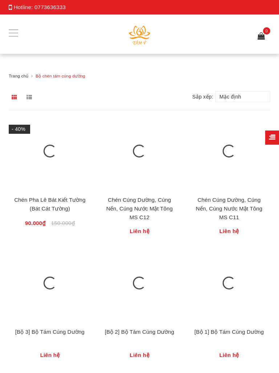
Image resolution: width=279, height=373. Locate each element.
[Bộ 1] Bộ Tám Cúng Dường (229, 332)
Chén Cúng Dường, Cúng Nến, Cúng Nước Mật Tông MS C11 (229, 208)
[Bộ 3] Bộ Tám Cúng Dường (50, 332)
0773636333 (50, 7)
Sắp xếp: (202, 97)
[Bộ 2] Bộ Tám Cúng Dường (139, 332)
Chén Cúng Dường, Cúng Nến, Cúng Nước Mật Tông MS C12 (139, 208)
